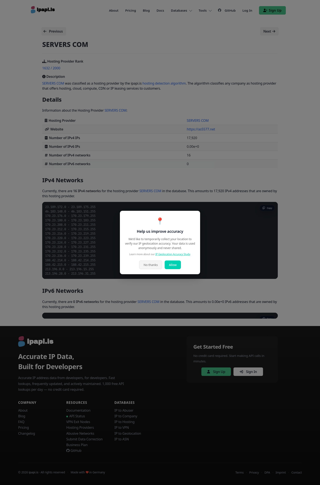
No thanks (151, 265)
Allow (172, 265)
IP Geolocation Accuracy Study (172, 254)
